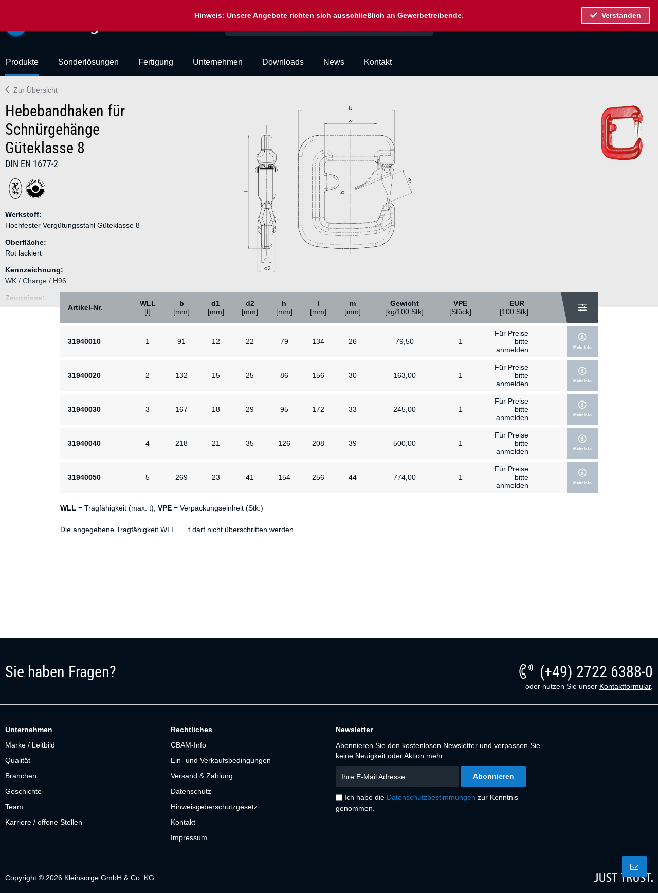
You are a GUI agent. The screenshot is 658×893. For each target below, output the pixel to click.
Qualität (17, 760)
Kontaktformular (625, 686)
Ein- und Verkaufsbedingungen (221, 760)
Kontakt (183, 822)
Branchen (20, 776)
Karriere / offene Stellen (43, 822)
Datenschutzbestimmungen (431, 797)
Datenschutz (191, 791)
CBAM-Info (188, 745)
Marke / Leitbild (30, 745)
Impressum (189, 837)
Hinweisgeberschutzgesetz (214, 807)
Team (14, 807)
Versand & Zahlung (202, 776)
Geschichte (23, 791)
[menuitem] (22, 66)
